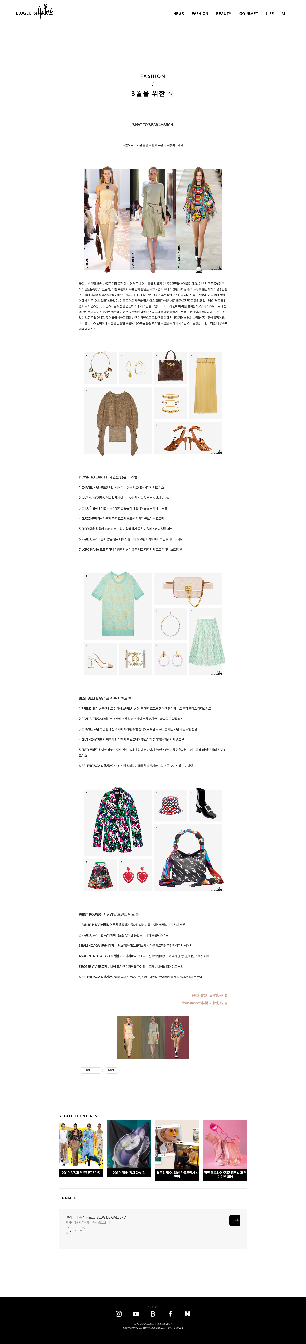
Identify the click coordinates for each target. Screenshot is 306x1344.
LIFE (270, 14)
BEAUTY (224, 14)
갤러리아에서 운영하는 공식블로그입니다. (89, 1222)
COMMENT (69, 1197)
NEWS (178, 14)
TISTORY (153, 1307)
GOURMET (248, 14)
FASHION (200, 14)
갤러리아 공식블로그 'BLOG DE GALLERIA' (96, 1217)
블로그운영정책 (164, 1323)
